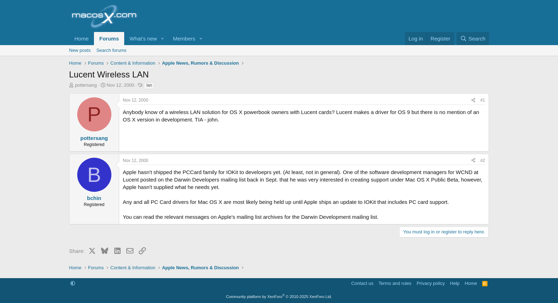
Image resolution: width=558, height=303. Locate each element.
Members (184, 39)
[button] (163, 38)
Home (81, 39)
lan (149, 85)
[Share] (473, 100)
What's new (143, 39)
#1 (482, 100)
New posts (80, 50)
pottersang (86, 85)
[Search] (473, 38)
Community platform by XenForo (279, 296)
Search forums (111, 50)
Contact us (362, 283)
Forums (109, 39)
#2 (482, 160)
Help (455, 283)
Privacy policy (431, 283)
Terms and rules (395, 283)
